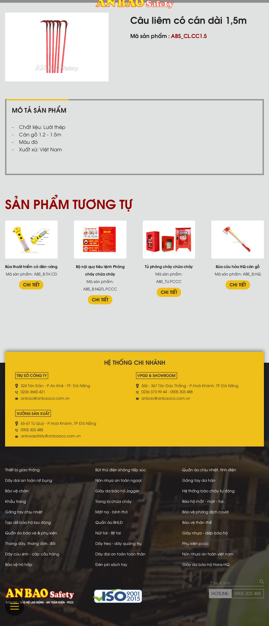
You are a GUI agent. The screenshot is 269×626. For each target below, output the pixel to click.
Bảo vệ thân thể (197, 522)
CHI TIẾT (31, 284)
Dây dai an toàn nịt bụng (28, 480)
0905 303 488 (247, 593)
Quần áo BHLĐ (109, 522)
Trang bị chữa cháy (113, 501)
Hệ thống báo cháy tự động (208, 490)
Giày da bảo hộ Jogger (117, 490)
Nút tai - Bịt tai (108, 532)
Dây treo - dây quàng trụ (118, 543)
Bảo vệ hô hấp (18, 564)
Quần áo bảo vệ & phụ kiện (31, 532)
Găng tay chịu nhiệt (23, 511)
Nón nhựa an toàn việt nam (208, 553)
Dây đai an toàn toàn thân (120, 553)
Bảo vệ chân (16, 490)
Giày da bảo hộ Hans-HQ (206, 564)
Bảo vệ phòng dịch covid (205, 511)
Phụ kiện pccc (195, 543)
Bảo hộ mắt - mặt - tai (202, 501)
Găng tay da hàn (198, 480)
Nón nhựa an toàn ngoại (118, 480)
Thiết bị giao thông (22, 469)
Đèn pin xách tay (111, 564)
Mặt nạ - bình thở (111, 511)
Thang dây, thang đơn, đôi (30, 543)
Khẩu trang (15, 501)
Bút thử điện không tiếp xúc (120, 469)
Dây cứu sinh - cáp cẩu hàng (32, 553)
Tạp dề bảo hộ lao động (28, 522)
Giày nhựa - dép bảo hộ (205, 532)
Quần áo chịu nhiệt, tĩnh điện (209, 469)
